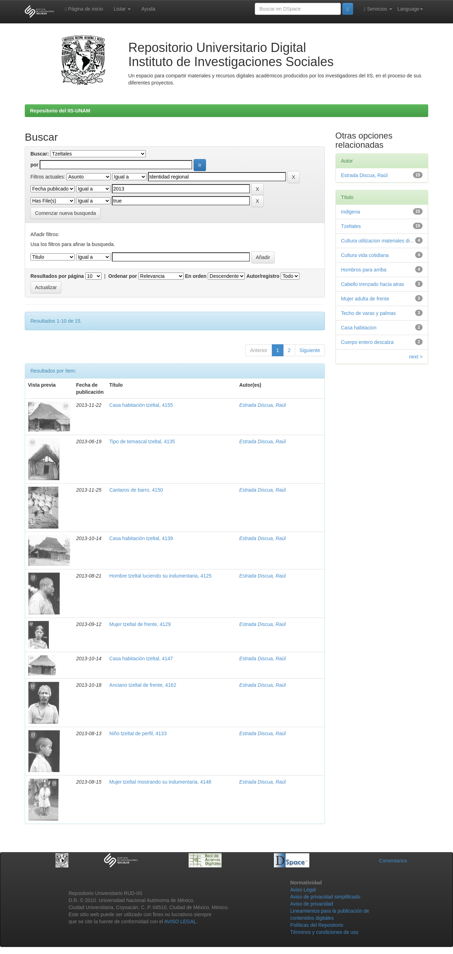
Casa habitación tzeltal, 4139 (141, 538)
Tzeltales (351, 226)
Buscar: (39, 154)
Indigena (350, 212)
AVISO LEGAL (180, 921)
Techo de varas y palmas (368, 313)
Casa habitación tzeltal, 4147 (141, 658)
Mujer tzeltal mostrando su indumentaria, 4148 (160, 782)
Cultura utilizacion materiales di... (377, 241)
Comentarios (393, 861)
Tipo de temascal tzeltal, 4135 (142, 441)
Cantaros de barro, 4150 (136, 490)
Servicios (378, 9)
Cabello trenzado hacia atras (372, 284)
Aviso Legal (303, 889)
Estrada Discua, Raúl (262, 405)
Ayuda (148, 9)
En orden (196, 276)
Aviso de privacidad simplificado (325, 897)
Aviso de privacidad (311, 904)
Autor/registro (262, 276)
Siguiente (309, 350)
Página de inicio (84, 9)
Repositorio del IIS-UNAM (60, 110)
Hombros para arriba (363, 270)
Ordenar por (122, 276)
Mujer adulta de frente (365, 299)
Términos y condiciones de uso (324, 932)
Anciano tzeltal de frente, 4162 (142, 685)
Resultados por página (57, 276)
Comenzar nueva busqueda (65, 213)
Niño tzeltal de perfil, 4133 (138, 733)
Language (410, 9)
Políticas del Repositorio (316, 925)
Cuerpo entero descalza (367, 342)
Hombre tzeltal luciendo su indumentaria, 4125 (160, 576)
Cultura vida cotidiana (365, 255)
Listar (122, 9)
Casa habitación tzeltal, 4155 (141, 405)
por (34, 165)
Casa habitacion (359, 327)
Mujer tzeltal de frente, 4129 (140, 624)
